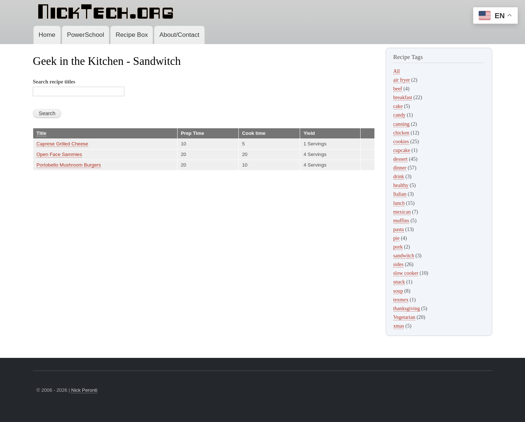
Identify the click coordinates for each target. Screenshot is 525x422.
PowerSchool (85, 34)
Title (41, 133)
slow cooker (406, 273)
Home (47, 34)
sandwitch (403, 255)
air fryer (401, 80)
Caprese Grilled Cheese (62, 143)
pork (398, 247)
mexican (402, 212)
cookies (401, 141)
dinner (400, 168)
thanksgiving (406, 308)
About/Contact (179, 34)
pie (396, 238)
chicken (401, 133)
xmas (398, 326)
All (396, 71)
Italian (400, 194)
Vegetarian (404, 317)
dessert (400, 159)
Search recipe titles (54, 82)
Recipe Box (132, 34)
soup (398, 291)
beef (397, 88)
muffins (401, 220)
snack (399, 282)
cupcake (401, 150)
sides (398, 264)
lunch (399, 203)
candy (399, 115)
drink (398, 176)
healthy (401, 185)
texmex (401, 299)
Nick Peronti (84, 390)
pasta (398, 229)
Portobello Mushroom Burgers (68, 165)
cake (398, 106)
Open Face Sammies (59, 154)
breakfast (402, 97)
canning (401, 124)
